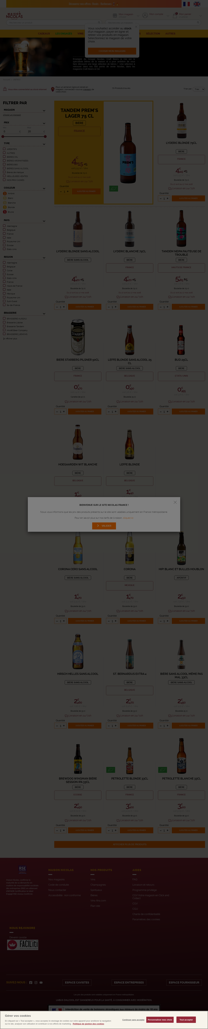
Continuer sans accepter (133, 1026)
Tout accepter (186, 1025)
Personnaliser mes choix (160, 1025)
